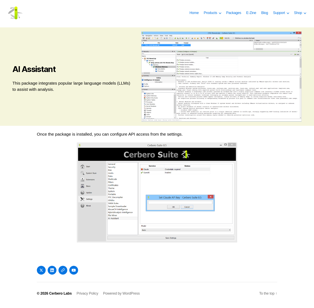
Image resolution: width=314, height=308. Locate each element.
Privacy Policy (87, 297)
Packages (233, 14)
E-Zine (251, 14)
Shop (298, 14)
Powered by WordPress (121, 297)
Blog (264, 14)
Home (194, 14)
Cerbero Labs (60, 297)
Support (279, 14)
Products (210, 14)
